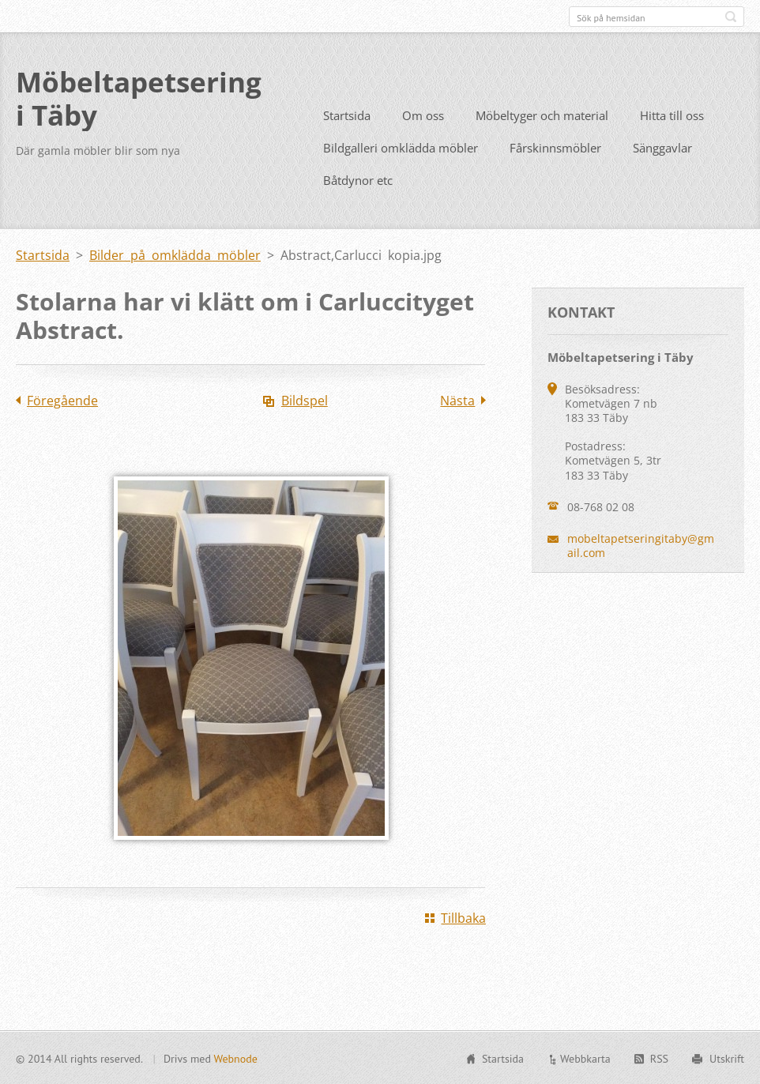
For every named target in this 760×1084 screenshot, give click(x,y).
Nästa (457, 399)
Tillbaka (463, 917)
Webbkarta (585, 1058)
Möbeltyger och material (542, 114)
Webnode (235, 1058)
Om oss (423, 114)
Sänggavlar (662, 147)
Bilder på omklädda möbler (175, 254)
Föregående (62, 399)
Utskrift (726, 1058)
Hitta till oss (672, 114)
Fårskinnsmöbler (555, 147)
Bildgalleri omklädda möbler (400, 147)
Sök (730, 16)
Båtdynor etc (358, 179)
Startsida (347, 114)
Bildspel (304, 399)
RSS (659, 1058)
